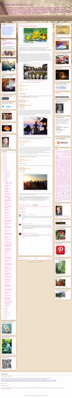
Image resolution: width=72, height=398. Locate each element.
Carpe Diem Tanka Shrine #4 (7, 224)
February (6, 312)
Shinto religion (44, 206)
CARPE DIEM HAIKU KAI (17, 4)
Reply (23, 220)
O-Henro (65, 178)
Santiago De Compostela (65, 182)
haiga (57, 193)
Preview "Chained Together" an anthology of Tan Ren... (12, 20)
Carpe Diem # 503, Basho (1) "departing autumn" (8, 183)
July (5, 179)
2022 (4, 156)
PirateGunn (24, 214)
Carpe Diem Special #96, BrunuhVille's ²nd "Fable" (7, 274)
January (5, 314)
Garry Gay (61, 170)
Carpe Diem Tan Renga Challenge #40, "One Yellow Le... (7, 228)
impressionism (58, 194)
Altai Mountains (58, 152)
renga (69, 199)
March (5, 311)
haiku (27, 206)
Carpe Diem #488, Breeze (7, 271)
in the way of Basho (66, 194)
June (5, 180)
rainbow (64, 199)
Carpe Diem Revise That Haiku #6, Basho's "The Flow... (8, 249)
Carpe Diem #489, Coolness (7, 261)
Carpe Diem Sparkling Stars (65, 160)
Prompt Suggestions (27, 20)
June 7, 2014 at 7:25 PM (28, 223)
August (5, 177)
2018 (4, 163)
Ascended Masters (67, 152)
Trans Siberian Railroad (60, 187)
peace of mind (62, 198)
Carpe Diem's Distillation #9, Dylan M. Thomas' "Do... (8, 267)
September (6, 175)
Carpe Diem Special (62, 161)
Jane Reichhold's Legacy (61, 174)
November (6, 172)
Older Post (49, 258)
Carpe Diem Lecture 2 (21, 16)
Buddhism (57, 155)
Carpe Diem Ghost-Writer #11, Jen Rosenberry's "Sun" (8, 298)
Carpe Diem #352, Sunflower (7, 186)
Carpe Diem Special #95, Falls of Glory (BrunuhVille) (8, 302)
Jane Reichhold (31, 206)
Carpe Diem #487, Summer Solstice (7, 280)
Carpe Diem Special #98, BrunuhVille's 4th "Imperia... (7, 220)
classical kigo (59, 192)
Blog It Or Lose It (25, 233)
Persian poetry (58, 180)
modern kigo (64, 196)
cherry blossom (62, 189)
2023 (4, 155)
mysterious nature (59, 197)
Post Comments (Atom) (38, 262)
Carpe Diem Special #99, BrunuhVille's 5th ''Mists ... (7, 200)
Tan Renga (60, 184)
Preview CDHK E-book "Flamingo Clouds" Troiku (23, 18)
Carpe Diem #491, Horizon (7, 252)
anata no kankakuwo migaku (62, 188)
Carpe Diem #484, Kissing (7, 296)
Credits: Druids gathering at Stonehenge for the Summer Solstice (35, 80)
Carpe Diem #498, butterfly (7, 210)
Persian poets (65, 180)
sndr (39, 395)
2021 (4, 158)
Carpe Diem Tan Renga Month (63, 164)
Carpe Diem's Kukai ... (40, 16)
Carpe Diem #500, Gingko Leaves (7, 194)
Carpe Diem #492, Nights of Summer (7, 243)
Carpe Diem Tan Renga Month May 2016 (63, 165)
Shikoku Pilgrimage (61, 183)
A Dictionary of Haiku (60, 151)
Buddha (66, 154)
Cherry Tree (62, 169)
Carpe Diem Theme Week (61, 167)
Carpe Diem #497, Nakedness (7, 213)
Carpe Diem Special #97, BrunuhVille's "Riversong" (7, 245)
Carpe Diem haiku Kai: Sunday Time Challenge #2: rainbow (8, 43)
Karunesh (57, 175)
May (5, 308)
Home (4, 16)
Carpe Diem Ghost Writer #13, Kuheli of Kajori (8, 234)
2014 (4, 169)
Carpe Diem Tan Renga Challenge (63, 163)
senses (58, 200)
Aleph (67, 151)
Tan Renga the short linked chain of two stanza (42, 18)
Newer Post (21, 258)
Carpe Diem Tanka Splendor (62, 166)
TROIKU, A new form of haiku (8, 18)
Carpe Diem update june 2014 (7, 237)
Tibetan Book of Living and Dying (62, 186)
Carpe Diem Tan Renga (60, 162)
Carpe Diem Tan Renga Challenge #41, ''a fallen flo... (7, 197)
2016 (4, 166)
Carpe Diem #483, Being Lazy (7, 305)
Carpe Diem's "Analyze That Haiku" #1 (8, 277)
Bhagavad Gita (58, 154)
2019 (4, 161)
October (5, 174)
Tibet (67, 185)
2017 (4, 164)
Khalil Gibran (63, 175)
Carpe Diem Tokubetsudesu (63, 168)
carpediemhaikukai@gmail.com (6, 388)
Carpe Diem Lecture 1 (11, 16)
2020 (4, 159)
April (5, 309)
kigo (35, 206)
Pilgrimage (57, 181)
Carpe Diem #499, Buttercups (7, 204)
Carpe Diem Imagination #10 (7, 191)
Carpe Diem (24, 206)
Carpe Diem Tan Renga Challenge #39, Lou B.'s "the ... (8, 258)
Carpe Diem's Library (30, 16)
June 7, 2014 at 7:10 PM (30, 214)
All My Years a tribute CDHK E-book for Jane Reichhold (56, 16)
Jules (23, 223)
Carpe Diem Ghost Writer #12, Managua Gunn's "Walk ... (8, 264)
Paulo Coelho (65, 179)
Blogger (46, 395)
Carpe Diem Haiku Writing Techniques (63, 158)
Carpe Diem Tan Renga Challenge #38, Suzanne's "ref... (7, 286)
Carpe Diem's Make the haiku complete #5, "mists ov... (8, 290)
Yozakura (68, 187)
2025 (4, 153)
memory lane (60, 195)
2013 (4, 316)
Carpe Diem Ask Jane (64, 157)
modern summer (39, 206)
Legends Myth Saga (61, 176)
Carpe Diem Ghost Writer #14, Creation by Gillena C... (8, 206)
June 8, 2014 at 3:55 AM (32, 233)
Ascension (59, 153)
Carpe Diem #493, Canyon (7, 240)
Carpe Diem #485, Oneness (7, 293)
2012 (4, 318)
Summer (48, 206)
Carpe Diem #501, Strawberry (7, 189)
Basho (65, 153)
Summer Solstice (22, 207)
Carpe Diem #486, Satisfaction (7, 282)
